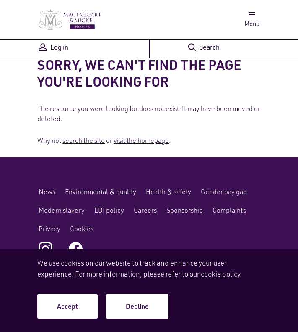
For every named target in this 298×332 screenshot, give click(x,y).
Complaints (229, 210)
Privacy (49, 228)
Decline (137, 306)
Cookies (81, 228)
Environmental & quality (100, 191)
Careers (145, 210)
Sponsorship (184, 210)
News (47, 191)
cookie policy (220, 273)
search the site (83, 140)
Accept (67, 306)
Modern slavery (62, 210)
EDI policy (109, 210)
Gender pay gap (224, 191)
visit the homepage (141, 140)
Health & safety (168, 191)
